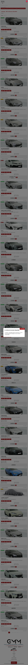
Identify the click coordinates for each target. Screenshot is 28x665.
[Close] (26, 1)
